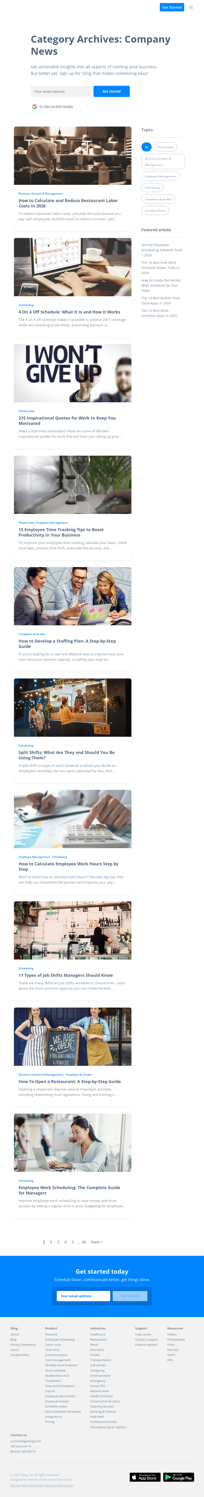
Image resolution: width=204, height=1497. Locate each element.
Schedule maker (56, 1406)
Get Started (172, 7)
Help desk (97, 1416)
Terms (14, 1350)
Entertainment (100, 1375)
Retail (94, 1344)
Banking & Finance (103, 1411)
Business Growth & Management (41, 194)
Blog (13, 1339)
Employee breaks (57, 1401)
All (146, 147)
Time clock (52, 1350)
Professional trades (103, 1422)
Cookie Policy (19, 1355)
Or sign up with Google (52, 106)
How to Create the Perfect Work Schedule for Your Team (161, 285)
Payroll (50, 1391)
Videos (172, 1334)
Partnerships (176, 1339)
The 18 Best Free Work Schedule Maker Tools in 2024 (160, 267)
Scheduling (26, 305)
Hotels (94, 1355)
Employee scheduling (59, 1339)
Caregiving (97, 1370)
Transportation (100, 1360)
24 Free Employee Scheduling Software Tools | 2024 (162, 250)
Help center (143, 1334)
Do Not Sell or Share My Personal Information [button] (42, 1485)
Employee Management (52, 523)
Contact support (146, 1339)
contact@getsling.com (25, 1441)
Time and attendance (59, 1386)
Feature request (146, 1344)
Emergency (98, 1381)
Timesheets (53, 1381)
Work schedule (55, 1370)
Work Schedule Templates (63, 1411)
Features (51, 1334)
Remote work (99, 1391)
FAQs (170, 1344)
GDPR (171, 1355)
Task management (58, 1360)
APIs (170, 1360)
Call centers (98, 1365)
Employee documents (60, 1396)
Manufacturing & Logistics (108, 1427)
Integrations (53, 1416)
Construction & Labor (105, 1401)
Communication (56, 1355)
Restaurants (98, 1339)
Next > (97, 1242)
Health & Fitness (101, 1396)
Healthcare (97, 1334)
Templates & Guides (32, 634)
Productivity (26, 411)
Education (97, 1350)
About (14, 1334)
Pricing (49, 1422)
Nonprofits (98, 1386)
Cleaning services (102, 1406)
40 (84, 1242)
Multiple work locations (61, 1365)
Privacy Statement (23, 1344)
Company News (155, 211)
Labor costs (53, 1344)
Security (172, 1350)
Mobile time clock (57, 1375)
